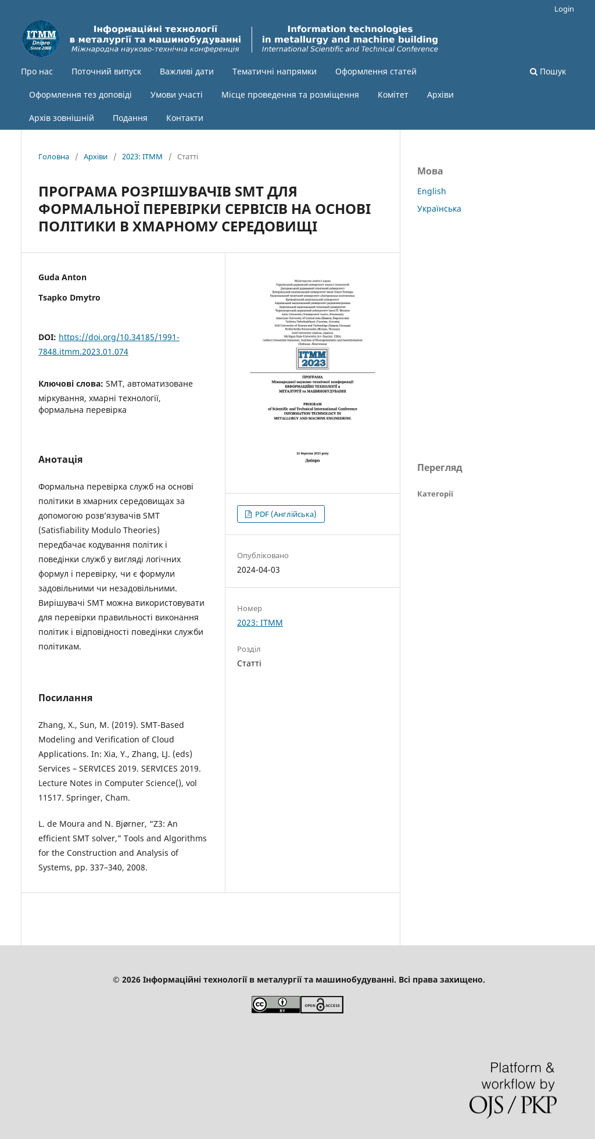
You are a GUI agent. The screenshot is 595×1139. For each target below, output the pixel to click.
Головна (53, 156)
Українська (439, 208)
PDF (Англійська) (285, 514)
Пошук (548, 71)
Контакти (184, 117)
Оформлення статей (376, 71)
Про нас (37, 71)
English (431, 191)
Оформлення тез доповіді (80, 94)
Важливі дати (187, 71)
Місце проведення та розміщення (290, 94)
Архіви (440, 94)
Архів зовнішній (61, 117)
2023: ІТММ (142, 156)
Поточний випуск (106, 71)
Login (564, 8)
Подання (130, 117)
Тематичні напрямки (274, 71)
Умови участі (176, 94)
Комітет (393, 94)
